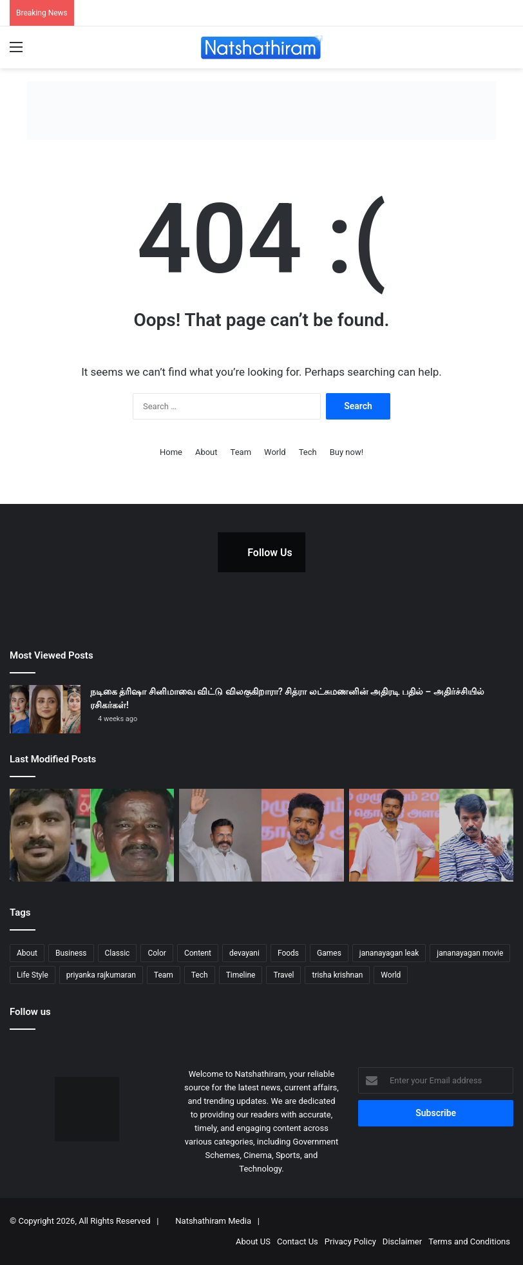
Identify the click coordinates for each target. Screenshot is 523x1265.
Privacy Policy (350, 1241)
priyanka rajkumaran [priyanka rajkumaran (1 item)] (101, 975)
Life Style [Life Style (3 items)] (32, 975)
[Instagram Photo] (338, 552)
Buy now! (346, 452)
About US (253, 1241)
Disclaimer (402, 1241)
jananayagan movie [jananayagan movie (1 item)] (470, 953)
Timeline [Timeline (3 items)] (241, 975)
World (275, 452)
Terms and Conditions (469, 1241)
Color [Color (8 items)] (156, 953)
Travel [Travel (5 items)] (283, 975)
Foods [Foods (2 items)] (288, 953)
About (206, 452)
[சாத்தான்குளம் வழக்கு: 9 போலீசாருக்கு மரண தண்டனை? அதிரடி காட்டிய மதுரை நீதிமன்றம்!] (92, 835)
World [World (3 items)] (391, 975)
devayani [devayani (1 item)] (244, 953)
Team (241, 452)
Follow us (30, 1012)
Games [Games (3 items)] (329, 953)
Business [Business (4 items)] (71, 953)
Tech (308, 452)
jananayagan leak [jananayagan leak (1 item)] (389, 953)
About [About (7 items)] (27, 953)
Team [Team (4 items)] (163, 975)
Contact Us (297, 1241)
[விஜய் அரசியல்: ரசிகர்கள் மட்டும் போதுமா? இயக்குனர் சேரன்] (431, 835)
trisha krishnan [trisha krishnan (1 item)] (337, 975)
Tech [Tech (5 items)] (199, 975)
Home (171, 452)
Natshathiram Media (213, 1221)
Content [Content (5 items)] (197, 953)
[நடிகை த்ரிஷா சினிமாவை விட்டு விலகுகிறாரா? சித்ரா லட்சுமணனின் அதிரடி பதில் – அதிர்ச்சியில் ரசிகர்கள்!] (45, 709)
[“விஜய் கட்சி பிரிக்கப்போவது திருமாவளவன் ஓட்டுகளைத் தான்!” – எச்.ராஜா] (261, 835)
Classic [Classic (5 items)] (117, 953)
